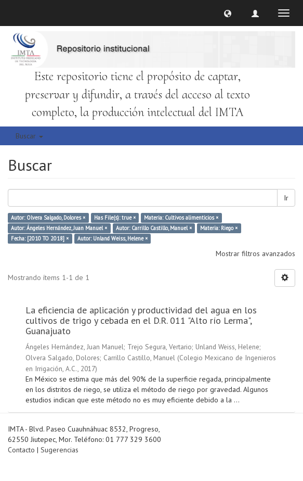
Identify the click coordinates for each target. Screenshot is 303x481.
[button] (227, 13)
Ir (286, 197)
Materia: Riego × (219, 228)
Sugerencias (59, 449)
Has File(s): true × (115, 217)
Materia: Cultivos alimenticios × (181, 217)
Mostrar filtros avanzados (255, 253)
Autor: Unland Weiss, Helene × (112, 238)
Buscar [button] (29, 136)
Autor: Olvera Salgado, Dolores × (48, 217)
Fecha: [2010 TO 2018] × (40, 238)
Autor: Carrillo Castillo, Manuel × (154, 228)
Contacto (21, 449)
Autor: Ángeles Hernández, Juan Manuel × (59, 228)
